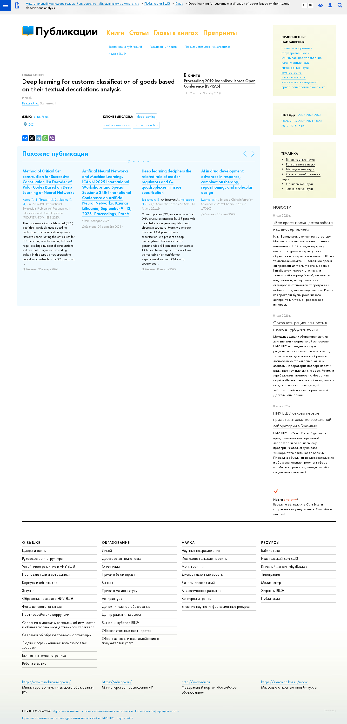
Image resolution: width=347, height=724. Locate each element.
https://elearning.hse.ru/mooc (284, 682)
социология (300, 87)
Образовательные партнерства (126, 630)
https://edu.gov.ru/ (117, 682)
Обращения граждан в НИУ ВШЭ (47, 598)
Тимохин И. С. (48, 200)
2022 (301, 121)
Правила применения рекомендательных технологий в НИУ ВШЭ (68, 718)
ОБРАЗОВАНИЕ (116, 542)
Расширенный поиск (163, 47)
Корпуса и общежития (39, 582)
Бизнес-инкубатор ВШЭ (120, 622)
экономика (317, 87)
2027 (301, 115)
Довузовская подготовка (121, 558)
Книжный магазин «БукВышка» (284, 566)
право (285, 87)
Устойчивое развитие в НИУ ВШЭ (48, 566)
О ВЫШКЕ (31, 542)
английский (41, 117)
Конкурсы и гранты (197, 598)
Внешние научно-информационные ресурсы (216, 606)
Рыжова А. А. (30, 103)
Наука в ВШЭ (117, 54)
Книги (115, 32)
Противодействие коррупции (45, 614)
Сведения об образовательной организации (57, 635)
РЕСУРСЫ (270, 542)
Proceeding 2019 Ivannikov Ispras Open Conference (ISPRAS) (219, 83)
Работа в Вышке (34, 663)
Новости (282, 207)
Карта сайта (125, 718)
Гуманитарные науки (300, 159)
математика (289, 82)
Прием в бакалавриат (118, 574)
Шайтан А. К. (209, 200)
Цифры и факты (34, 550)
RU (305, 5)
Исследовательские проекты (204, 558)
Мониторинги (193, 566)
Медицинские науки (300, 169)
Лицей (107, 550)
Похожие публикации (55, 153)
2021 (309, 121)
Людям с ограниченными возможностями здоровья (54, 645)
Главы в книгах (176, 32)
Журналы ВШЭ (272, 590)
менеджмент (309, 82)
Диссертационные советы (202, 574)
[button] (129, 161)
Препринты (220, 32)
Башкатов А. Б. (151, 200)
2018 (293, 125)
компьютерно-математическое (293, 74)
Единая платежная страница (44, 655)
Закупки (28, 590)
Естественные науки (300, 164)
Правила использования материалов (207, 47)
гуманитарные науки (295, 62)
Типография (270, 574)
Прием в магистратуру (119, 590)
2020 (318, 121)
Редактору (330, 710)
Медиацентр (271, 582)
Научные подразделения (201, 550)
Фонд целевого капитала (42, 606)
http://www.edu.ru (196, 682)
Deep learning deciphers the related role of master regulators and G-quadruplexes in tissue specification (166, 181)
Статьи (139, 32)
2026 (309, 115)
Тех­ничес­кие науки (299, 188)
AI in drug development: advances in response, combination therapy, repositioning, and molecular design (227, 181)
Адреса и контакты (66, 711)
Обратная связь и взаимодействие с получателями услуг (130, 640)
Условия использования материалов (107, 711)
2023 (293, 121)
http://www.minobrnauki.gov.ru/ (46, 682)
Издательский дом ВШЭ (279, 558)
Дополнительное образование (126, 606)
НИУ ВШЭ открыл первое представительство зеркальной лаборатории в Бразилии (302, 419)
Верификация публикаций (125, 47)
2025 (317, 115)
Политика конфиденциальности (157, 711)
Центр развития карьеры (121, 614)
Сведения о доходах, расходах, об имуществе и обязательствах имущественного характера (58, 624)
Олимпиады (111, 566)
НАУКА (188, 542)
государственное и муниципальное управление (301, 55)
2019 (284, 125)
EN (310, 5)
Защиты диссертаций (198, 582)
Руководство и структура (42, 558)
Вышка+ (108, 582)
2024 (285, 121)
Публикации (66, 31)
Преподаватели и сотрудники (46, 574)
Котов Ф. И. (30, 200)
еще (302, 125)
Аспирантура (112, 598)
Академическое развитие (201, 590)
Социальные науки (299, 184)
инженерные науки (295, 67)
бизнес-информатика (296, 48)
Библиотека (270, 550)
